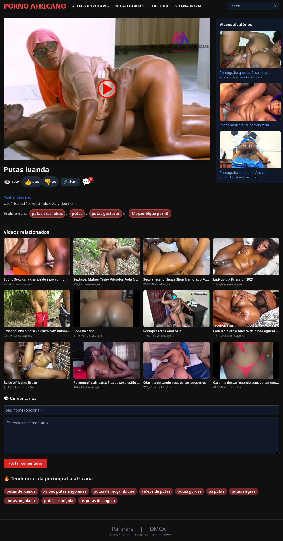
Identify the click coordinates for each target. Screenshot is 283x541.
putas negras (243, 491)
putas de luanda (21, 491)
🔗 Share (70, 181)
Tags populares (90, 6)
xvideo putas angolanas (64, 491)
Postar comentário (25, 463)
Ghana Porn (188, 6)
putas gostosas (106, 213)
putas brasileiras (47, 213)
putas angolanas (22, 500)
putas (77, 213)
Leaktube (159, 6)
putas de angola (58, 500)
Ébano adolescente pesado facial (245, 125)
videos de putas (156, 491)
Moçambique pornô (150, 213)
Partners (123, 529)
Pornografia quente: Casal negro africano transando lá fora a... (245, 74)
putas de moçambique (114, 491)
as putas (216, 491)
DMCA (158, 529)
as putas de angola (98, 500)
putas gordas (190, 491)
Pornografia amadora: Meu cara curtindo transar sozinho (244, 174)
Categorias (129, 6)
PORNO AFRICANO (35, 6)
